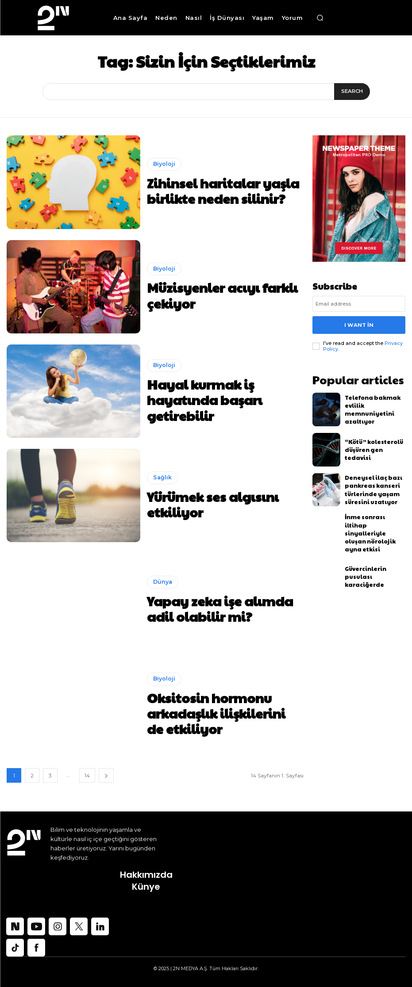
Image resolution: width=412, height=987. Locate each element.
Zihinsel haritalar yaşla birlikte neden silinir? (219, 190)
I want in (359, 323)
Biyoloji (164, 169)
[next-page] (106, 775)
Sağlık (161, 488)
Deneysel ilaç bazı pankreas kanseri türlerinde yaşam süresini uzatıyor (368, 484)
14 (87, 775)
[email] (358, 304)
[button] (320, 17)
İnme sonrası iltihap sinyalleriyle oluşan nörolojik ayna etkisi (371, 524)
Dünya (162, 587)
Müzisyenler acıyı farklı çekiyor (217, 294)
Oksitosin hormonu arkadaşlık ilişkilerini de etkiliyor (216, 712)
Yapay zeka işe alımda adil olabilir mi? (208, 608)
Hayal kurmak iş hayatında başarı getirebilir (210, 399)
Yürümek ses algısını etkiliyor (214, 503)
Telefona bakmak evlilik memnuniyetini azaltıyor (372, 403)
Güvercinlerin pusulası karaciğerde (373, 564)
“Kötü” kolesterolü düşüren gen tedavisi (371, 444)
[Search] (352, 91)
